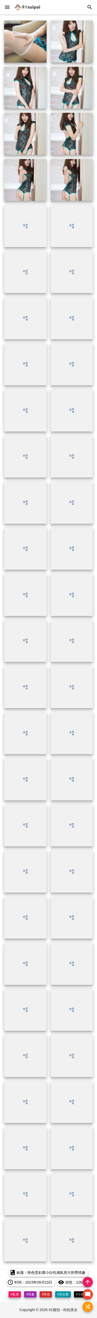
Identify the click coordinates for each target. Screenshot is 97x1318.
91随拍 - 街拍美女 (63, 1310)
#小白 (80, 1294)
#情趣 (30, 1294)
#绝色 (46, 1294)
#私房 (15, 1294)
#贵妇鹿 (63, 1294)
